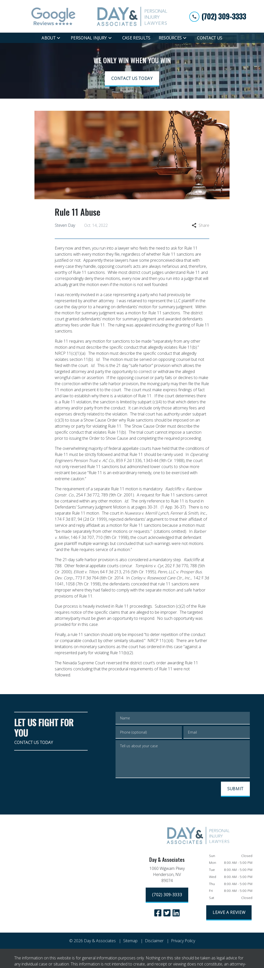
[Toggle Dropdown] (60, 37)
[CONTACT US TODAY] (132, 78)
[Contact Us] (209, 38)
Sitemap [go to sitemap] (130, 940)
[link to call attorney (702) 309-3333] (217, 16)
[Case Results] (136, 38)
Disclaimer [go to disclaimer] (154, 940)
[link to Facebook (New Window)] (157, 913)
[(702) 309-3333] (167, 895)
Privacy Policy (183, 940)
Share (200, 225)
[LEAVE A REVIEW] (229, 912)
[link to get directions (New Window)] (167, 875)
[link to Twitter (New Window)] (167, 913)
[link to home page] (132, 16)
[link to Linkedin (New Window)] (176, 913)
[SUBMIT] (235, 789)
